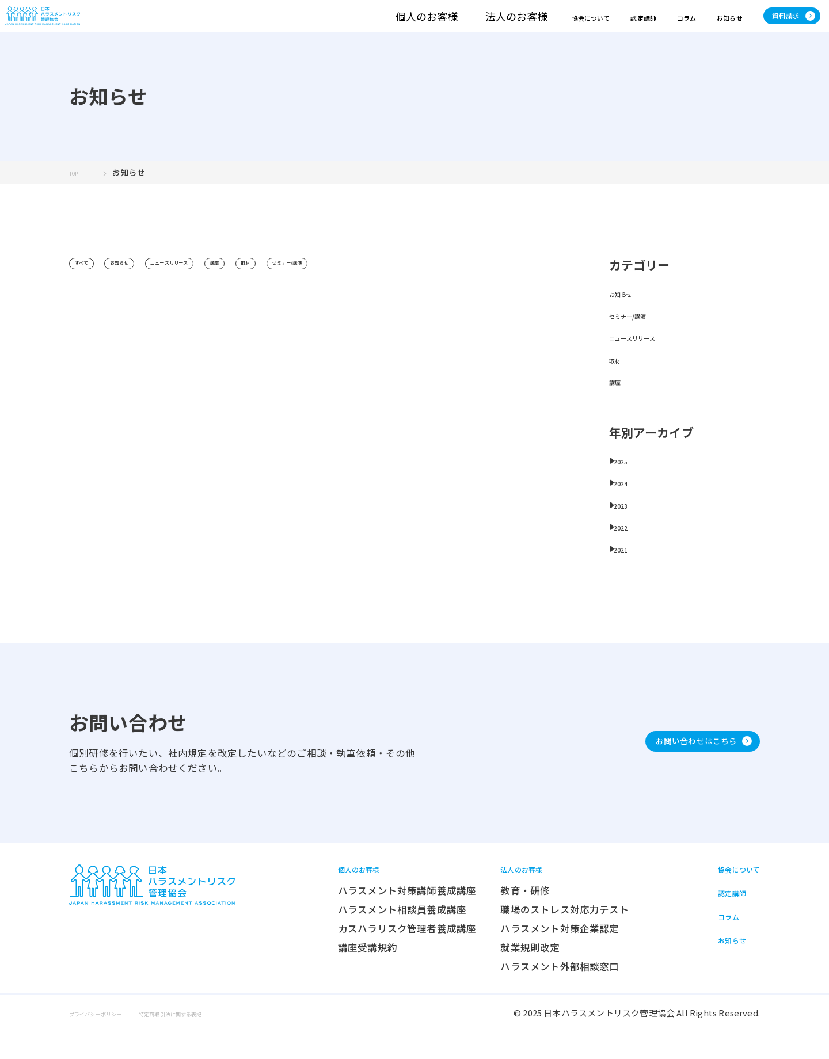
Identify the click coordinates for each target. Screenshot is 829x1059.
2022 (624, 547)
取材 (336, 285)
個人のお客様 (321, 25)
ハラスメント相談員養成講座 (374, 937)
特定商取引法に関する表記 (226, 1040)
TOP (77, 193)
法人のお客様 (410, 25)
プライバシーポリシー (113, 1040)
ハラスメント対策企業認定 (532, 956)
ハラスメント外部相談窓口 (532, 994)
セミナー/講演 (398, 285)
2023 (624, 525)
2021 (624, 569)
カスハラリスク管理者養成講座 (379, 956)
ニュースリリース (223, 285)
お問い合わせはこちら (667, 761)
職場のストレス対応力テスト (537, 937)
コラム (626, 26)
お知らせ (684, 26)
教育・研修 (498, 918)
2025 (624, 481)
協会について (497, 26)
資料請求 (776, 25)
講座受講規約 (340, 975)
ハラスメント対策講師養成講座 (379, 918)
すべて (89, 285)
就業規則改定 (503, 975)
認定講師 (570, 26)
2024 (624, 503)
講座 (291, 285)
